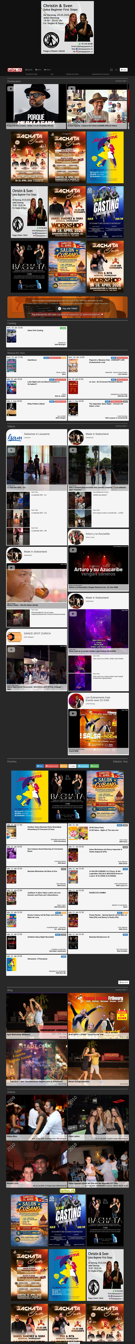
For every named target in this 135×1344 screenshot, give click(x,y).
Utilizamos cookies (61, 1342)
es (116, 70)
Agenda (28, 70)
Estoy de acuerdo (74, 1343)
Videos (47, 70)
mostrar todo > (121, 81)
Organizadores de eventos (100, 74)
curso (72, 766)
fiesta (40, 766)
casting (94, 766)
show (63, 766)
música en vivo (52, 766)
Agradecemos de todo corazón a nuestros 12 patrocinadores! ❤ (67, 314)
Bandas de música (72, 74)
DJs (52, 74)
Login (123, 70)
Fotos (38, 70)
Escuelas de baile (31, 74)
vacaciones (83, 766)
